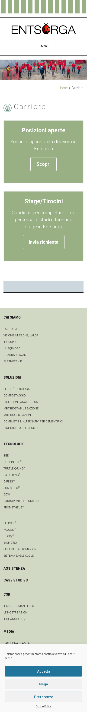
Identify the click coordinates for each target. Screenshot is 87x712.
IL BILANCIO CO (14, 619)
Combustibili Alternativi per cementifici (33, 421)
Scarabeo (11, 488)
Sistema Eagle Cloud (18, 555)
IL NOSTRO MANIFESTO (18, 606)
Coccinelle (12, 462)
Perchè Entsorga (16, 389)
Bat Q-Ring (11, 475)
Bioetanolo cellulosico (21, 428)
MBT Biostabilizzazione (21, 408)
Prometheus (13, 507)
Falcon (9, 529)
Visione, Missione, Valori (21, 335)
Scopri (43, 164)
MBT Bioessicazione (17, 415)
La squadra (11, 348)
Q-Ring (9, 481)
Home (63, 88)
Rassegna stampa (16, 643)
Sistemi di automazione (20, 549)
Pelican (9, 523)
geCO (8, 536)
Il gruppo (10, 342)
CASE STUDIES (15, 580)
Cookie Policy (44, 706)
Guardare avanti (16, 355)
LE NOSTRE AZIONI (15, 612)
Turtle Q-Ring (14, 468)
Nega (43, 684)
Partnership (12, 361)
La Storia (10, 329)
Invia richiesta (43, 242)
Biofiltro (10, 542)
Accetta (43, 671)
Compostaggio (14, 395)
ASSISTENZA (14, 568)
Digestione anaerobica (20, 402)
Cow (6, 494)
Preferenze (43, 697)
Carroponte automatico (22, 501)
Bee (6, 455)
